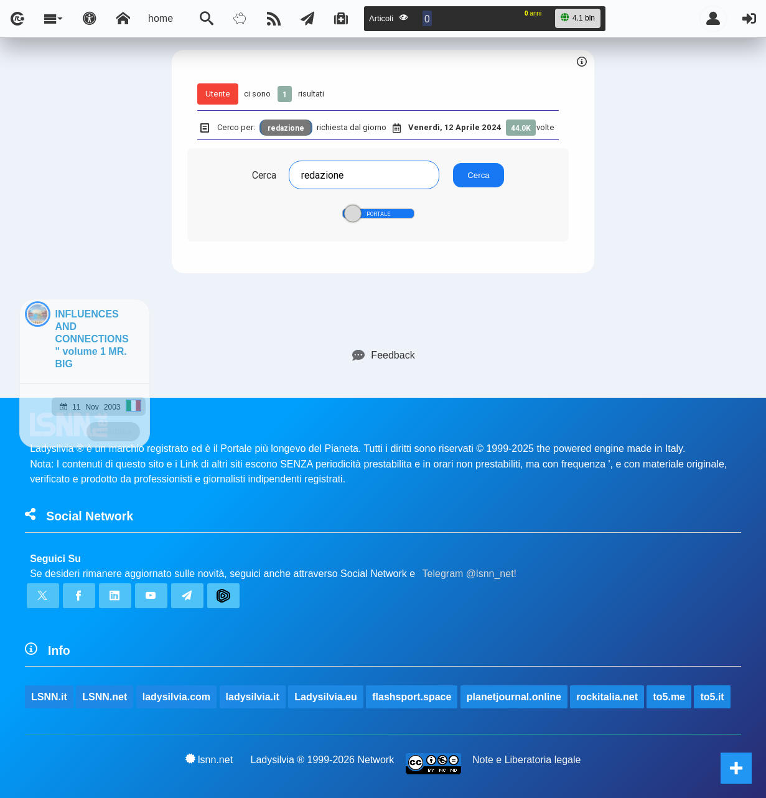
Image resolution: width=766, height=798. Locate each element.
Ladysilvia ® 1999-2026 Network (323, 759)
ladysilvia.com (176, 697)
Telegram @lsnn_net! (469, 573)
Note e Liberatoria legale (526, 759)
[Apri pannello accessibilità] (89, 18)
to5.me (669, 697)
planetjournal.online (514, 697)
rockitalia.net (607, 697)
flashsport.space (411, 697)
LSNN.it (49, 697)
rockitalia (113, 431)
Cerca (264, 175)
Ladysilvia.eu (325, 697)
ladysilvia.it (252, 697)
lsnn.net (209, 759)
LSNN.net (104, 697)
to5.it (712, 697)
